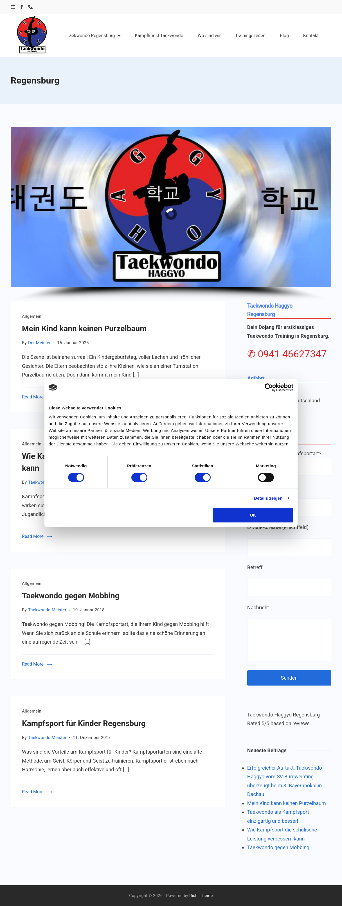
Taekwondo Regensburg (94, 35)
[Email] (13, 7)
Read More (33, 397)
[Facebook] (21, 7)
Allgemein (31, 316)
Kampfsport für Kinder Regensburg (84, 723)
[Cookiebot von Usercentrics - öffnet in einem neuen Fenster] (268, 387)
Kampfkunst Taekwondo (159, 35)
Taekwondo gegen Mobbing (71, 595)
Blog (284, 35)
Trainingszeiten (250, 35)
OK (253, 515)
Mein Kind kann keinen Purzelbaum (84, 328)
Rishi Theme (201, 895)
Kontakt (311, 35)
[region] (171, 214)
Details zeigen (268, 498)
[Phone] (30, 7)
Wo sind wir (209, 35)
